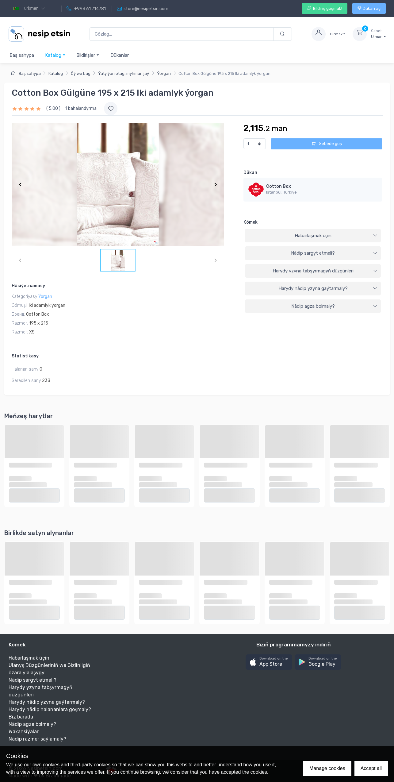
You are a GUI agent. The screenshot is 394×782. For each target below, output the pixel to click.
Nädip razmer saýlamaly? (37, 739)
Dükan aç (369, 8)
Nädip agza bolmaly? (334, 306)
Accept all (371, 768)
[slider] (27, 108)
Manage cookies (327, 768)
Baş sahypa (22, 55)
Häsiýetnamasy (28, 285)
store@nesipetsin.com (142, 9)
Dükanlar (119, 55)
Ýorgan (164, 73)
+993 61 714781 (86, 9)
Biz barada (21, 717)
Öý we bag (80, 73)
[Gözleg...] (182, 34)
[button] (269, 662)
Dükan (250, 172)
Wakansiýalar (24, 731)
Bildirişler (87, 55)
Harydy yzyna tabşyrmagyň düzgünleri (325, 271)
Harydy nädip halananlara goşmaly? (50, 709)
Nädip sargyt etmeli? (334, 253)
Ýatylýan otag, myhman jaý (123, 73)
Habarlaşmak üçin (336, 235)
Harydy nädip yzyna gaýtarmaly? (328, 288)
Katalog (55, 55)
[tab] (313, 236)
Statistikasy (25, 356)
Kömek (250, 222)
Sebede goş (326, 143)
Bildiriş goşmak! (324, 8)
